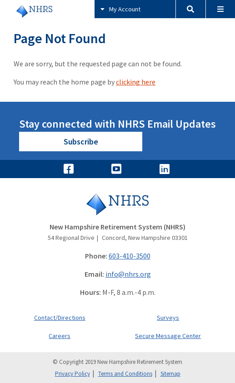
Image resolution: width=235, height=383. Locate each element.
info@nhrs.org (128, 274)
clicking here (135, 81)
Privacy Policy (72, 374)
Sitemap (170, 374)
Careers (59, 336)
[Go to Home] (117, 204)
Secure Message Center (168, 336)
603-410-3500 (129, 255)
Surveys (168, 317)
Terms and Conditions (125, 374)
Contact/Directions (59, 317)
